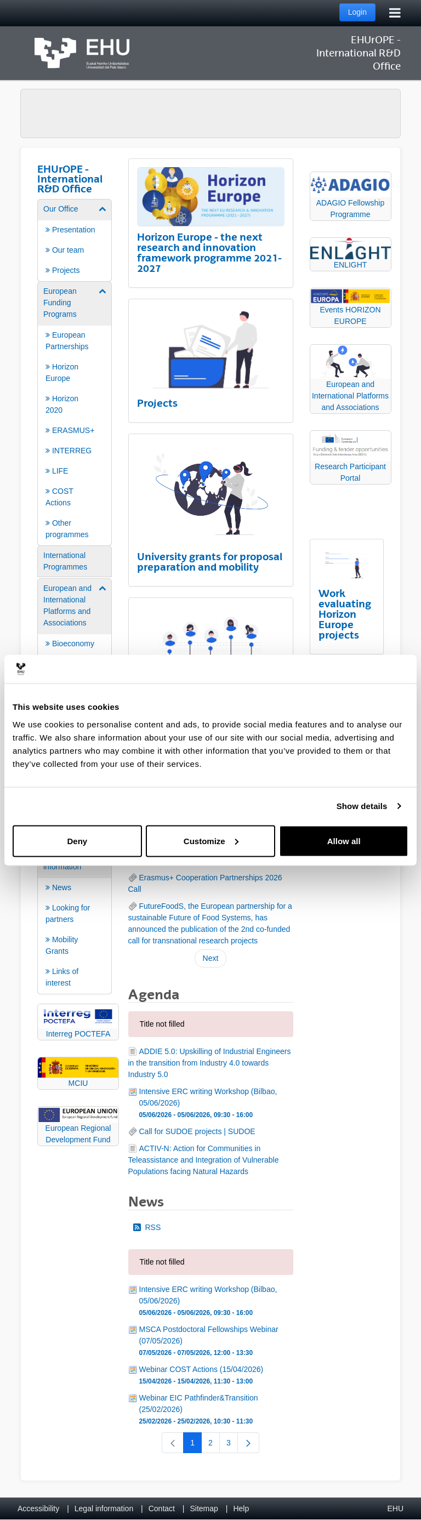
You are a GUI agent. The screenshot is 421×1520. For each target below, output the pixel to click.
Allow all (344, 840)
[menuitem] (74, 239)
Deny (77, 840)
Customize (211, 840)
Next (211, 958)
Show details (362, 806)
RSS (147, 1227)
